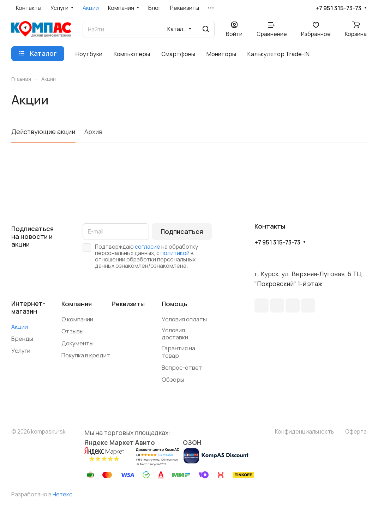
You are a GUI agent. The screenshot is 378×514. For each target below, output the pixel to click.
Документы (77, 343)
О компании (77, 319)
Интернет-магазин (28, 307)
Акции (19, 326)
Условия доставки (175, 333)
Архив (93, 131)
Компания (76, 304)
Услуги (20, 350)
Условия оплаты (184, 319)
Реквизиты (128, 304)
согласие (147, 246)
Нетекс (62, 494)
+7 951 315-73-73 (338, 8)
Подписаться (182, 231)
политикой (175, 253)
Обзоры (173, 379)
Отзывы (72, 331)
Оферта (356, 431)
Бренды (22, 338)
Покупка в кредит (85, 355)
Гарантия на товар (178, 351)
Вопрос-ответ (182, 367)
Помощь (174, 304)
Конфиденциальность (304, 431)
